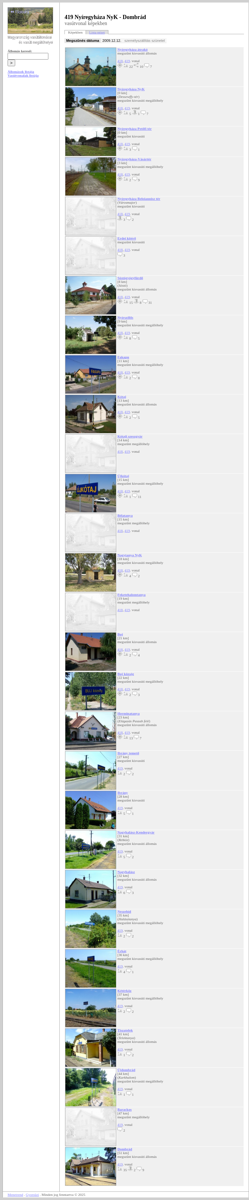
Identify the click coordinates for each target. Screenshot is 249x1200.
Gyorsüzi (32, 1195)
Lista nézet (97, 32)
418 (120, 61)
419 (127, 61)
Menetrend (15, 1195)
